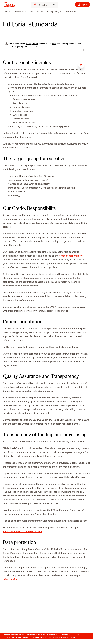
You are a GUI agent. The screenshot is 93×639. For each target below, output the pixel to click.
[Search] (44, 5)
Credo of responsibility (71, 255)
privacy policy (10, 579)
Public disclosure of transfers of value (22, 531)
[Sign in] (82, 4)
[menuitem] (7, 11)
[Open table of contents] (87, 65)
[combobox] (44, 5)
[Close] (91, 636)
